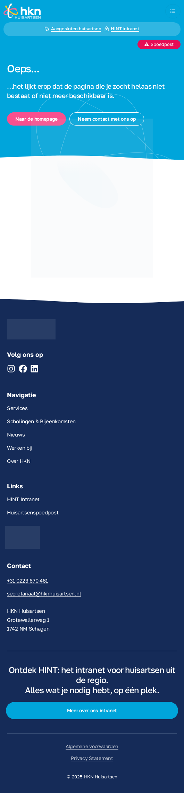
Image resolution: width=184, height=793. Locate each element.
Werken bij (19, 447)
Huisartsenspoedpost (32, 512)
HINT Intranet (23, 499)
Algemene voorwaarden (92, 746)
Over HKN (19, 461)
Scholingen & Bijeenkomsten (41, 421)
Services (17, 408)
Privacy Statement (92, 758)
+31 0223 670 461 (27, 580)
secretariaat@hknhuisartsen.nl (44, 593)
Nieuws (16, 434)
